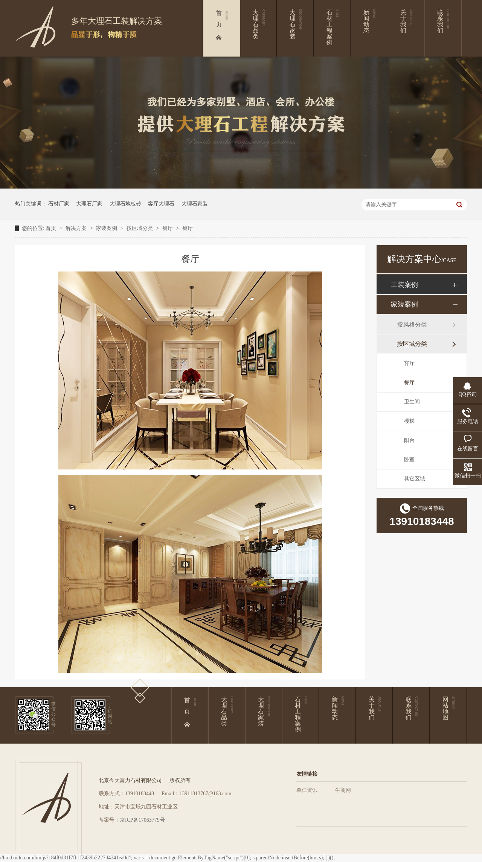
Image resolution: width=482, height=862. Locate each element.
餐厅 (168, 228)
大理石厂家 (89, 204)
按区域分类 (140, 228)
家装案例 (107, 228)
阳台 (409, 440)
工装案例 (404, 284)
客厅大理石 (161, 204)
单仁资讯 (306, 790)
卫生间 (412, 402)
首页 (52, 228)
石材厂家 (58, 204)
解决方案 (77, 228)
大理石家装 (195, 204)
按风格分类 (412, 324)
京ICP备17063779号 (142, 820)
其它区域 (414, 479)
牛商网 (343, 790)
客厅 (409, 363)
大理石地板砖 (125, 204)
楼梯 (409, 421)
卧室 (409, 459)
